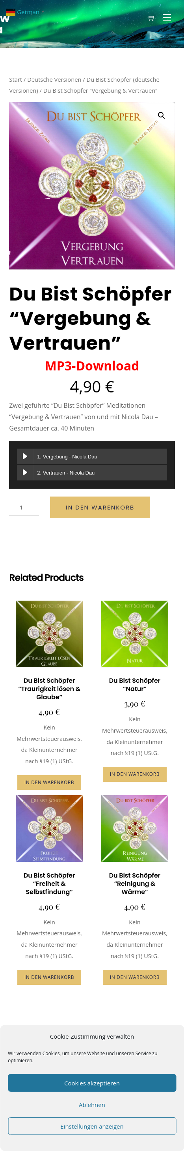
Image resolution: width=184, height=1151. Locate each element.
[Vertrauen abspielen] (25, 472)
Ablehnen (92, 1105)
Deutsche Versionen (54, 79)
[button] (161, 115)
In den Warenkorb (100, 507)
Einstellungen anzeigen (91, 1126)
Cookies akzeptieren (92, 1083)
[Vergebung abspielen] (25, 456)
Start (15, 79)
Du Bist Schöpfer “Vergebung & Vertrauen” (90, 318)
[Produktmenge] (24, 507)
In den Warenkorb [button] (49, 782)
